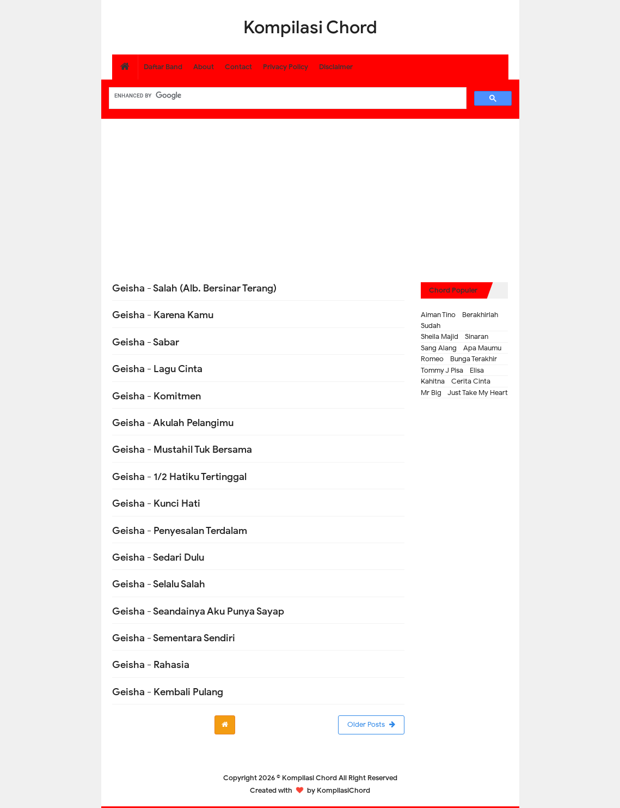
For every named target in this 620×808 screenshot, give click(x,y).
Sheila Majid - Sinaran (454, 336)
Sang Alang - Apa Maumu (461, 348)
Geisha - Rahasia (150, 665)
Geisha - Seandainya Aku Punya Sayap (198, 611)
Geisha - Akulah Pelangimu (173, 423)
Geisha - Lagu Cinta (157, 369)
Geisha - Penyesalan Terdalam (179, 531)
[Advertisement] (310, 195)
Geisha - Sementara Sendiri (173, 638)
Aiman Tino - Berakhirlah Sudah (459, 320)
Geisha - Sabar (145, 342)
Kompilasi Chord (309, 777)
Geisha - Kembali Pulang (167, 692)
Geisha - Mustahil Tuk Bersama (182, 449)
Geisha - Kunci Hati (156, 503)
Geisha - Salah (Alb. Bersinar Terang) (194, 288)
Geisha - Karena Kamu (162, 315)
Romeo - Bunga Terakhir (459, 358)
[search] (286, 95)
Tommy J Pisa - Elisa (452, 370)
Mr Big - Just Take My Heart (464, 392)
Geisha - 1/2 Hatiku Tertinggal (179, 477)
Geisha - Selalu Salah (158, 584)
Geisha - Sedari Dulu (158, 557)
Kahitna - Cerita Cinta (455, 381)
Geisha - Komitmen (156, 396)
